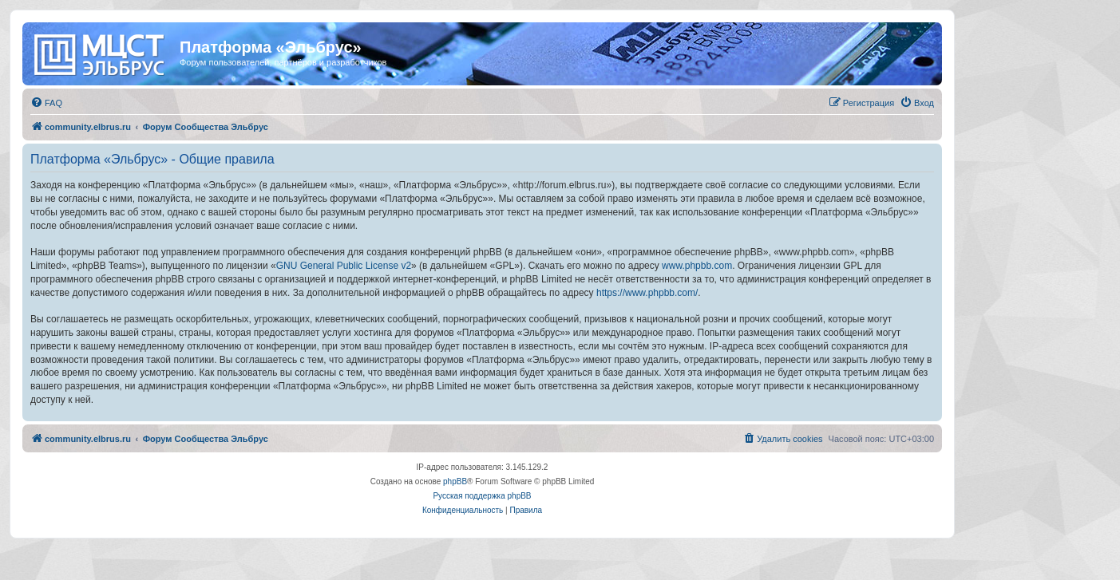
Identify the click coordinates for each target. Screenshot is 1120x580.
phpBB (455, 481)
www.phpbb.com (697, 265)
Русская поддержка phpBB (482, 495)
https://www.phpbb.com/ (647, 292)
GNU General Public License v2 (343, 265)
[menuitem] (46, 102)
